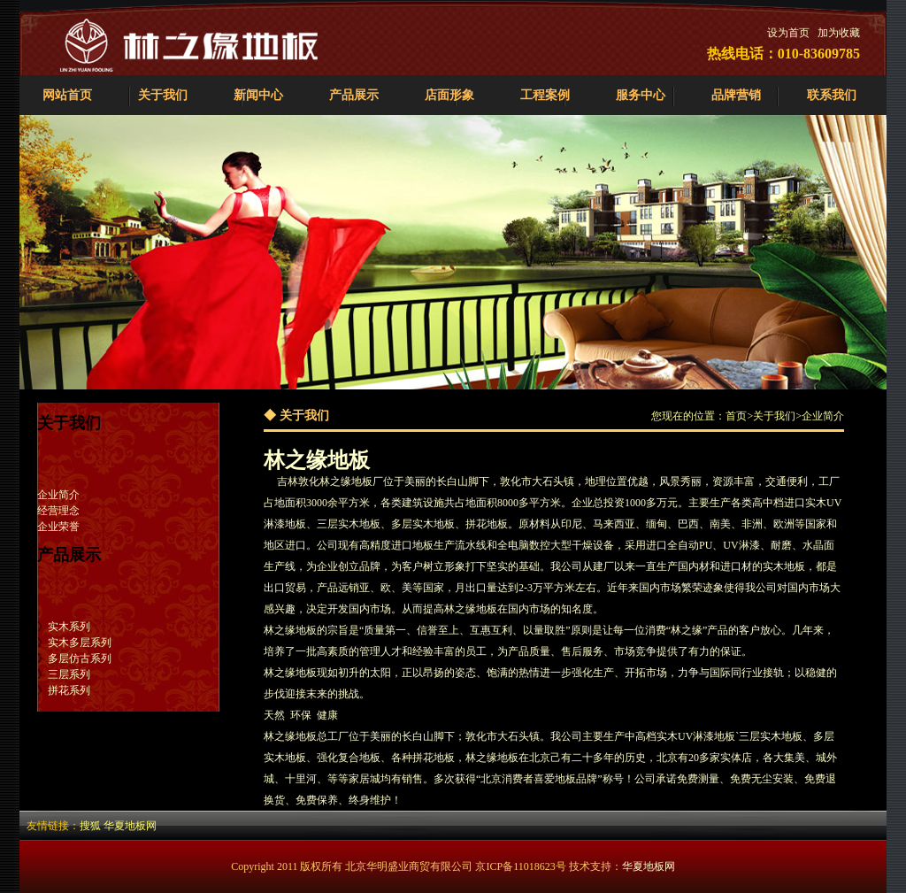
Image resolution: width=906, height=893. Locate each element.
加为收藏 (839, 33)
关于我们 (163, 95)
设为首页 (788, 33)
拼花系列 (69, 690)
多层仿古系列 (79, 658)
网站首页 (67, 95)
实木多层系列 (79, 642)
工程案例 (545, 95)
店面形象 (449, 95)
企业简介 (58, 495)
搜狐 (90, 826)
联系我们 (831, 95)
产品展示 (354, 95)
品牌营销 (736, 95)
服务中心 (640, 95)
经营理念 (58, 510)
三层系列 (69, 674)
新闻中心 (258, 95)
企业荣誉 (58, 526)
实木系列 (69, 626)
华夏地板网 (130, 826)
